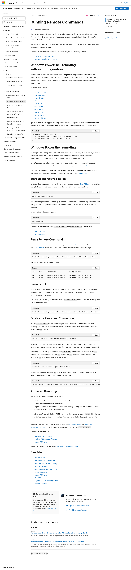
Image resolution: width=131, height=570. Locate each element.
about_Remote (39, 458)
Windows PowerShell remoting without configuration (116, 20)
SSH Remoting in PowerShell (44, 56)
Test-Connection (40, 95)
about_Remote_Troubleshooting (66, 446)
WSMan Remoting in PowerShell (46, 59)
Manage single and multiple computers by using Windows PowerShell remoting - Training (59, 533)
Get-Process (38, 106)
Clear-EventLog (39, 98)
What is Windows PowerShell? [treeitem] (15, 38)
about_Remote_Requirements (44, 460)
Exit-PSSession (39, 234)
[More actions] (98, 15)
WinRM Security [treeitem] (12, 118)
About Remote (82, 173)
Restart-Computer (40, 92)
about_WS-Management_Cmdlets (46, 469)
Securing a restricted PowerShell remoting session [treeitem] (16, 129)
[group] (65, 312)
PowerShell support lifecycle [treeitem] (12, 156)
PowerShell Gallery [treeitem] (10, 141)
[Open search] (121, 3)
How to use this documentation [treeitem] (14, 26)
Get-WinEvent (39, 115)
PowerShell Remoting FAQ (43, 436)
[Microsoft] (3, 2)
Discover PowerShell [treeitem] (12, 52)
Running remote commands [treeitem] (16, 101)
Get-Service (38, 109)
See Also (109, 26)
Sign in (126, 3)
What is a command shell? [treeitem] (14, 41)
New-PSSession (40, 478)
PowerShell (41, 15)
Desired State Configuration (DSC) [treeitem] (14, 138)
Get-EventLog (39, 101)
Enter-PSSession (85, 184)
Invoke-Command (76, 245)
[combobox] (14, 18)
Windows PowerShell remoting (115, 24)
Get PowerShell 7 (121, 8)
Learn (32, 15)
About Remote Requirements (86, 166)
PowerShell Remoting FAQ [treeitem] (15, 134)
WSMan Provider (75, 424)
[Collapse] (25, 14)
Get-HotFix (38, 104)
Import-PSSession (40, 442)
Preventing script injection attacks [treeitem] (14, 86)
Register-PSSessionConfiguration (46, 439)
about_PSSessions (40, 466)
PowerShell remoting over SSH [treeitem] (15, 106)
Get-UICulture (40, 248)
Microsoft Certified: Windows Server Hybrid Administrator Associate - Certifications (57, 542)
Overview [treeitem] (9, 74)
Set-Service (38, 112)
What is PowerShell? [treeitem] (12, 34)
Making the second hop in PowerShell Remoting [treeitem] (15, 123)
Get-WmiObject (40, 118)
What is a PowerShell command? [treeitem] (12, 46)
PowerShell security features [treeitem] (14, 78)
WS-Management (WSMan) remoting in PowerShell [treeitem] (16, 112)
